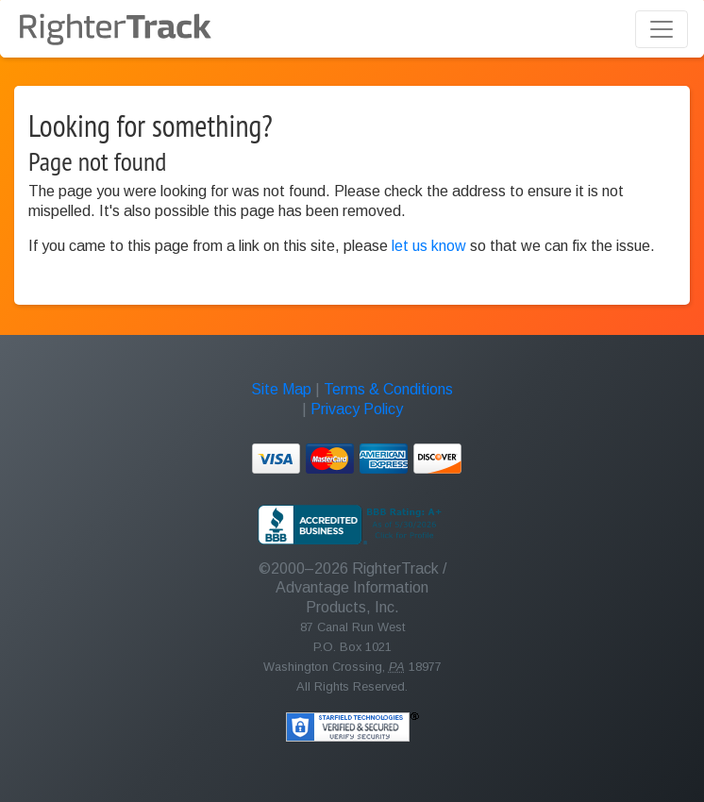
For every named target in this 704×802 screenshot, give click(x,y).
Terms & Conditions (388, 389)
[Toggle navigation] (661, 29)
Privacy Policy (356, 409)
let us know (429, 246)
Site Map (281, 389)
